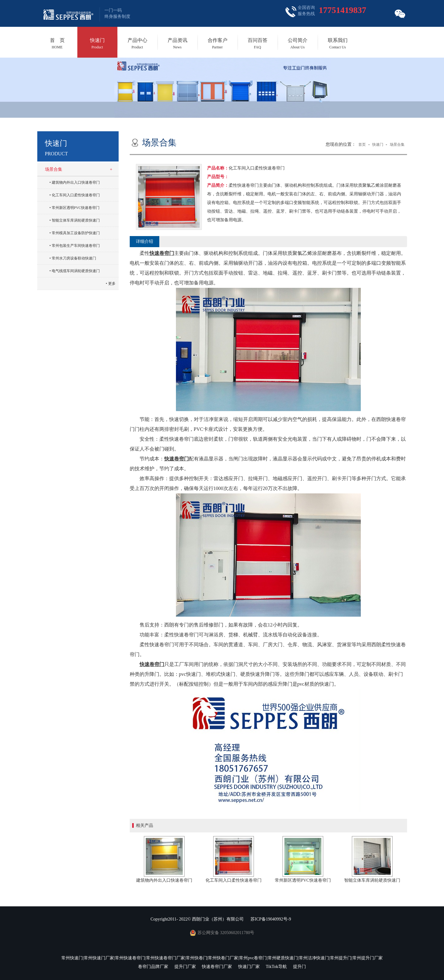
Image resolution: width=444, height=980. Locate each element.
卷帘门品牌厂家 (153, 966)
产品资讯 (177, 43)
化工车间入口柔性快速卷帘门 (76, 195)
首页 (362, 144)
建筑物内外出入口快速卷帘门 (76, 182)
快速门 (97, 43)
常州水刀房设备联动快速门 (74, 258)
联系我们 (338, 43)
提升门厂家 (185, 966)
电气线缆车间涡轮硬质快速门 (76, 271)
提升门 (299, 966)
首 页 (57, 43)
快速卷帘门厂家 (217, 966)
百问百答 (258, 43)
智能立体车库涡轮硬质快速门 (76, 220)
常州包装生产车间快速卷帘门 (76, 245)
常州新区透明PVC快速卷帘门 (76, 208)
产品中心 (137, 43)
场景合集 (53, 169)
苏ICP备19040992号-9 (271, 919)
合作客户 (218, 43)
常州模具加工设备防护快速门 (76, 233)
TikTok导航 (276, 966)
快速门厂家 (249, 966)
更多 (112, 283)
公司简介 (298, 43)
